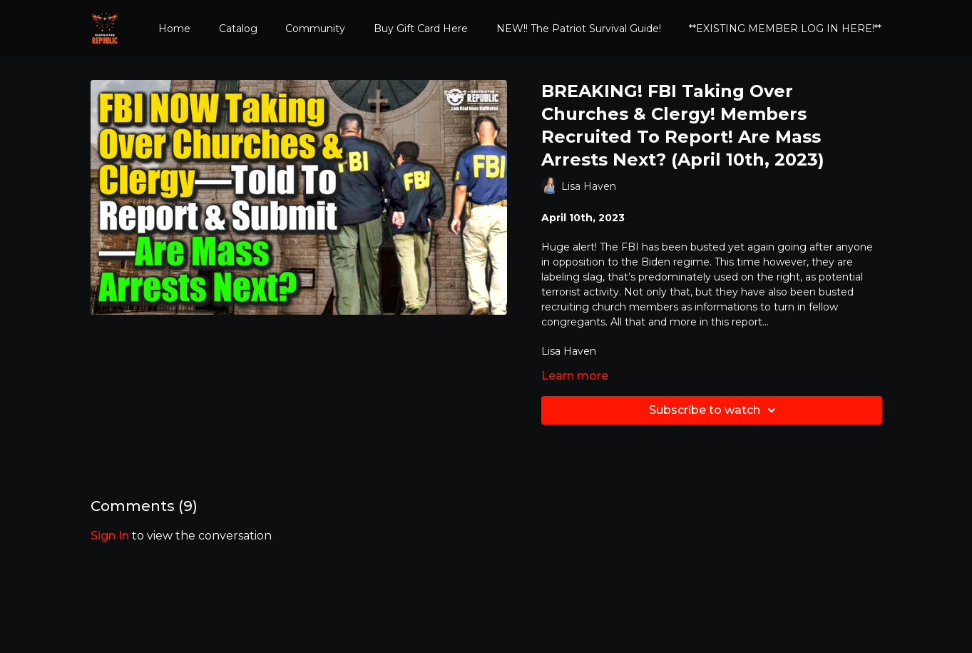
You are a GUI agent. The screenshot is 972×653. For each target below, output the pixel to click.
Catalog (238, 28)
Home (174, 28)
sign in (110, 535)
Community (315, 28)
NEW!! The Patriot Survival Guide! (578, 28)
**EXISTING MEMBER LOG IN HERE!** (785, 28)
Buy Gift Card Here (421, 28)
